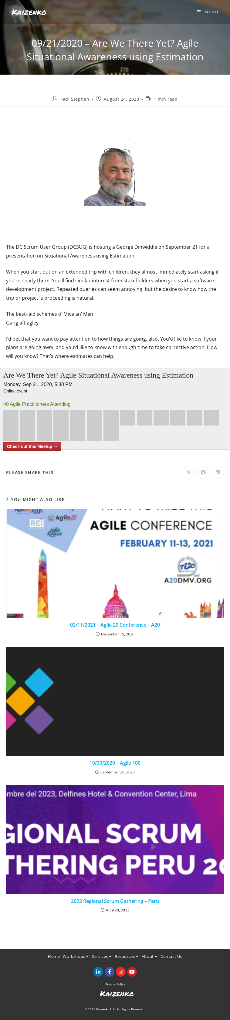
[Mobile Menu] (207, 12)
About (149, 956)
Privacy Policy (115, 984)
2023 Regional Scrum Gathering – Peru (115, 901)
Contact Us (171, 956)
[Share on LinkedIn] (218, 472)
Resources (127, 956)
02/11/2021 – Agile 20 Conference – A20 (115, 624)
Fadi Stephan (74, 99)
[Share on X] (189, 472)
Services (102, 956)
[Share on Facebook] (203, 472)
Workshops (76, 956)
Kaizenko (29, 11)
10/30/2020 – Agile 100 (115, 762)
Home (54, 956)
